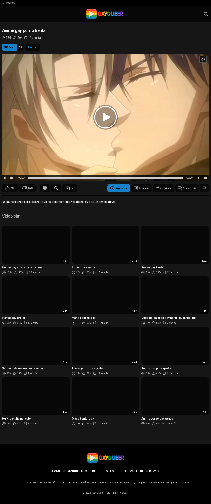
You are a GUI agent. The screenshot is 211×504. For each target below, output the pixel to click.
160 (27, 188)
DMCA (133, 471)
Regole (121, 471)
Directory (8, 3)
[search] (206, 14)
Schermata (124, 188)
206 (10, 188)
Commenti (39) (182, 188)
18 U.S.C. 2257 (149, 471)
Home (56, 471)
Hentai (32, 47)
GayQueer (98, 492)
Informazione (95, 188)
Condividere (152, 188)
